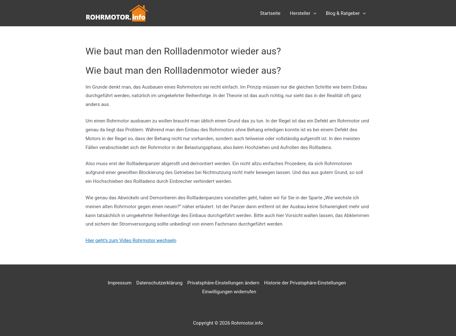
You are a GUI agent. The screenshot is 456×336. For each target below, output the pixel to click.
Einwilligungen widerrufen (229, 292)
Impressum (119, 283)
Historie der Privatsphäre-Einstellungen (305, 283)
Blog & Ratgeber (346, 13)
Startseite (270, 13)
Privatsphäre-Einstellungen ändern (223, 283)
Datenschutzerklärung (159, 283)
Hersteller (303, 13)
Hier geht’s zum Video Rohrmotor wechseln (131, 240)
